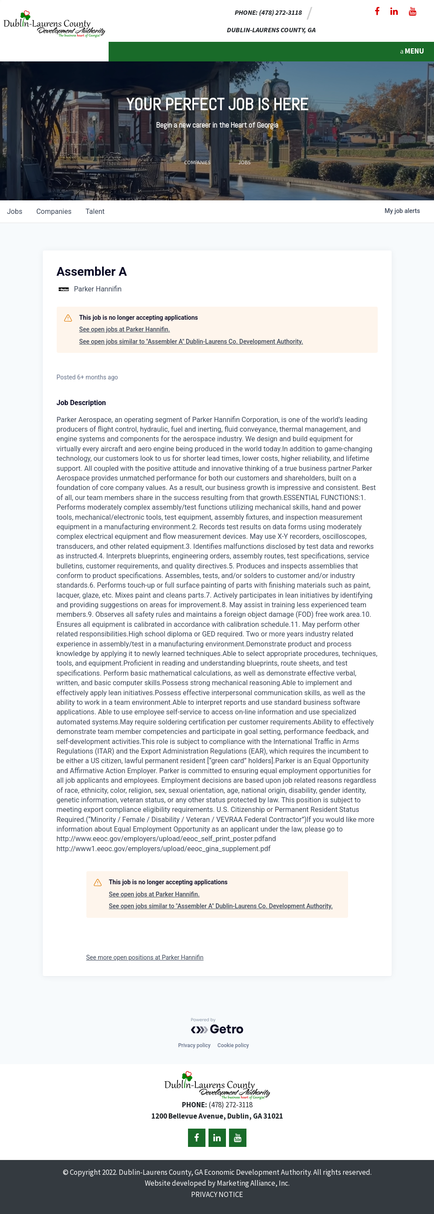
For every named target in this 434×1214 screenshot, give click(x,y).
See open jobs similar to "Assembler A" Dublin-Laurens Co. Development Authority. (191, 341)
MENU (412, 51)
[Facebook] (377, 11)
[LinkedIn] (394, 11)
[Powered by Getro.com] (217, 1026)
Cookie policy (233, 1045)
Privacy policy (194, 1045)
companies (54, 211)
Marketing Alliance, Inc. (253, 1183)
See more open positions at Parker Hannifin (145, 957)
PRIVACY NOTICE (217, 1194)
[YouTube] (412, 11)
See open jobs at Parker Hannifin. (124, 329)
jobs (14, 211)
